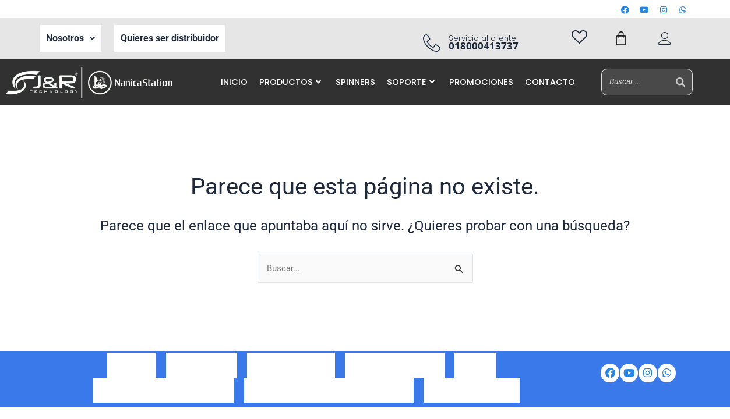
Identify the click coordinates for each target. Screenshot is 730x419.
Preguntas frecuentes (471, 387)
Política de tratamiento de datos (164, 387)
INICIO (234, 82)
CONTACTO (550, 82)
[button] (70, 38)
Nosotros (70, 38)
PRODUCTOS (290, 82)
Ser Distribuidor (201, 372)
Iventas (475, 372)
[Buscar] (680, 81)
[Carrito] (621, 38)
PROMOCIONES (481, 82)
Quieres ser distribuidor (170, 38)
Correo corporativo (291, 372)
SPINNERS (355, 82)
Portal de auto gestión (394, 372)
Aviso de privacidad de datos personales (329, 387)
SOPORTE (411, 82)
